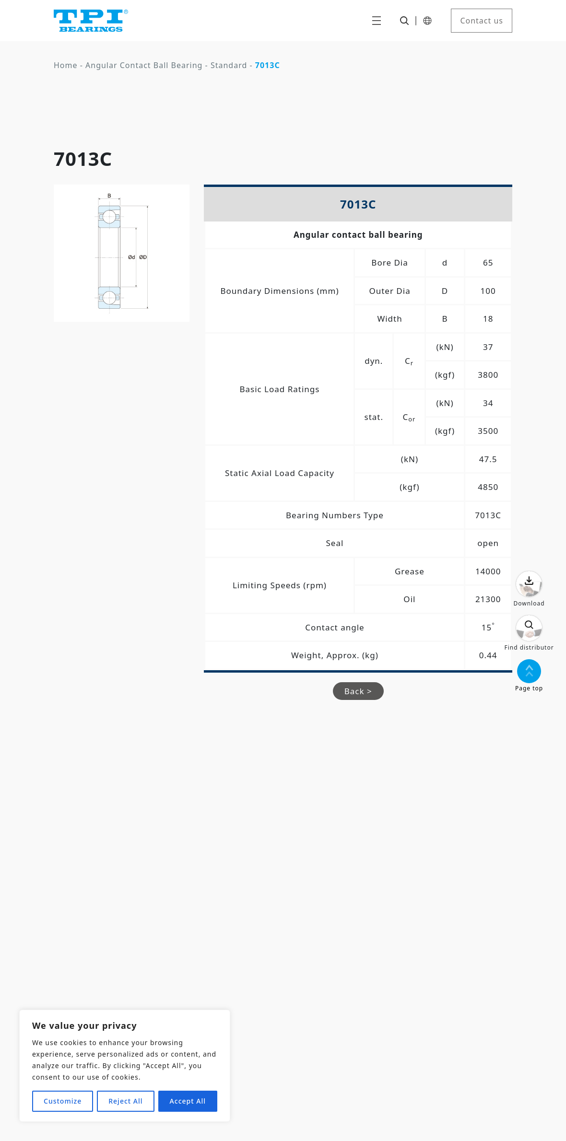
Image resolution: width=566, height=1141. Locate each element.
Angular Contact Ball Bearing (143, 65)
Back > (358, 691)
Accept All (188, 1101)
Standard (229, 65)
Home (66, 65)
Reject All (125, 1101)
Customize (63, 1101)
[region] (124, 1066)
